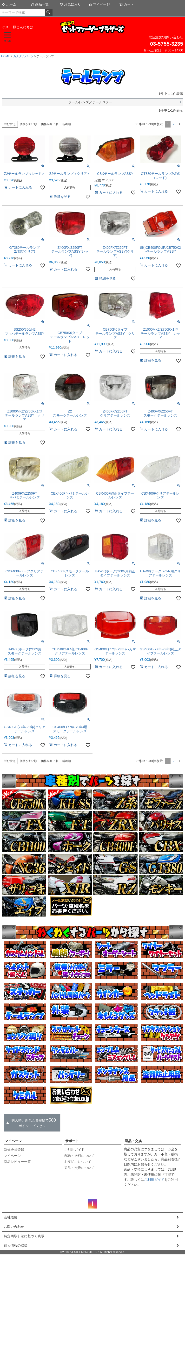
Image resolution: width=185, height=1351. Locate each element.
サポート (72, 1141)
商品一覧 (40, 4)
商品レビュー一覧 (17, 1162)
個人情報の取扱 (15, 1245)
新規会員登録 (14, 1150)
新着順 (66, 124)
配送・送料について (79, 1156)
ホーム (9, 4)
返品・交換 (133, 1141)
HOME (5, 56)
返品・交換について (79, 1168)
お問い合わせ (14, 1227)
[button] (179, 124)
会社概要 (10, 1217)
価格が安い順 (28, 124)
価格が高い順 (49, 124)
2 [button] (173, 124)
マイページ (99, 4)
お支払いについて (77, 1162)
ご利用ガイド (74, 1150)
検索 (48, 12)
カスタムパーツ (23, 56)
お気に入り (70, 4)
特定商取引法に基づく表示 (24, 1236)
